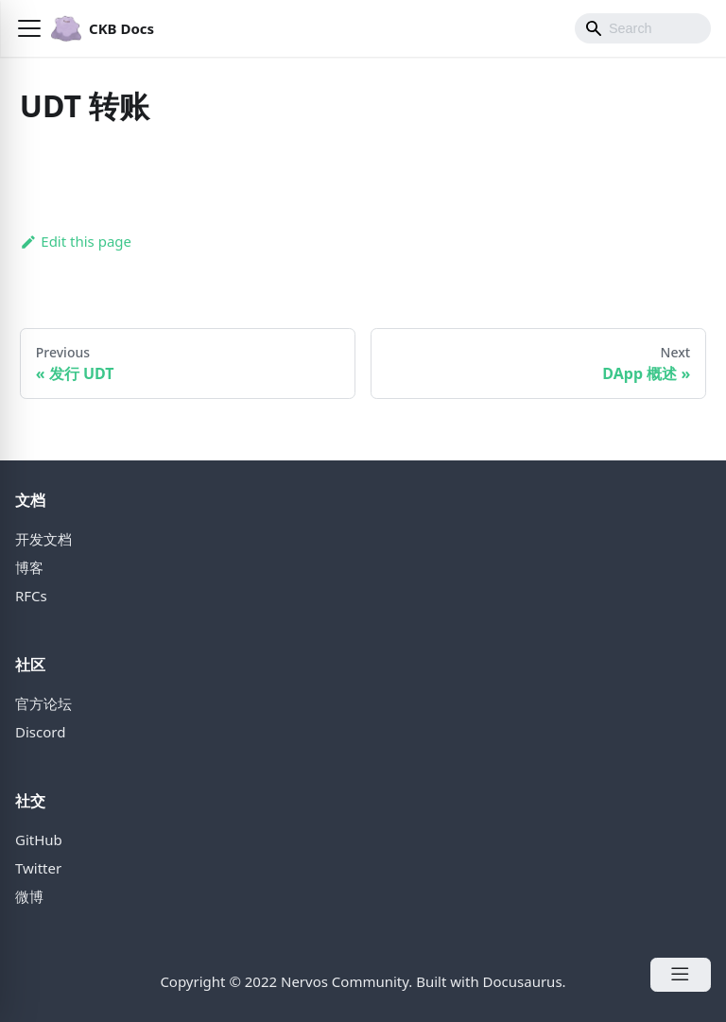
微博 (29, 896)
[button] (29, 28)
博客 (29, 567)
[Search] (643, 28)
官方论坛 (43, 703)
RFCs (31, 595)
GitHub (38, 839)
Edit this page (75, 241)
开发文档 (43, 538)
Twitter (38, 867)
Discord (40, 731)
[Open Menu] (680, 975)
